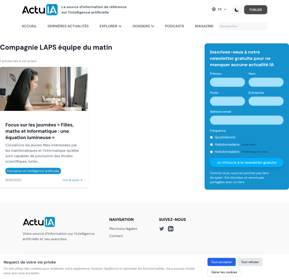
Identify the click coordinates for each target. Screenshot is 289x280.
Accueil (29, 26)
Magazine (204, 26)
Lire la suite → (72, 180)
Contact (116, 235)
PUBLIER (255, 10)
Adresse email (220, 112)
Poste (214, 93)
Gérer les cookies (224, 272)
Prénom (215, 74)
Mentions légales (123, 228)
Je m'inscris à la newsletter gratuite (247, 162)
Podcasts (174, 26)
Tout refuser (250, 262)
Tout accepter (221, 262)
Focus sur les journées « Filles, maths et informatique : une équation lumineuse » (39, 131)
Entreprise (256, 93)
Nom (252, 74)
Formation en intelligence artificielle (33, 171)
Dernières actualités (68, 26)
